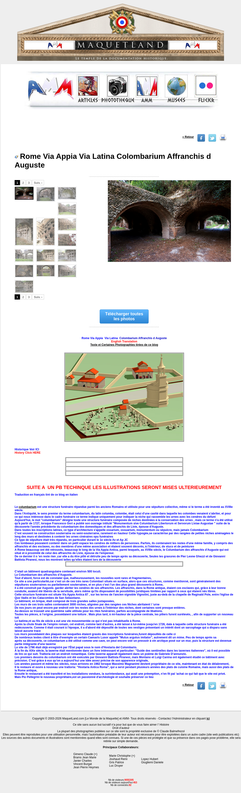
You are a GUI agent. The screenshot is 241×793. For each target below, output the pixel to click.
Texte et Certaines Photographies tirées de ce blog (124, 344)
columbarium (27, 507)
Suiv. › (38, 183)
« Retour (188, 137)
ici (208, 718)
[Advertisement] (121, 123)
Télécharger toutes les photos (124, 316)
